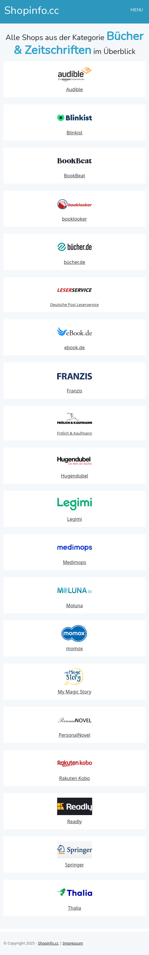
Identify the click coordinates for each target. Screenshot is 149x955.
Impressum (73, 943)
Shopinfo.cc (48, 943)
